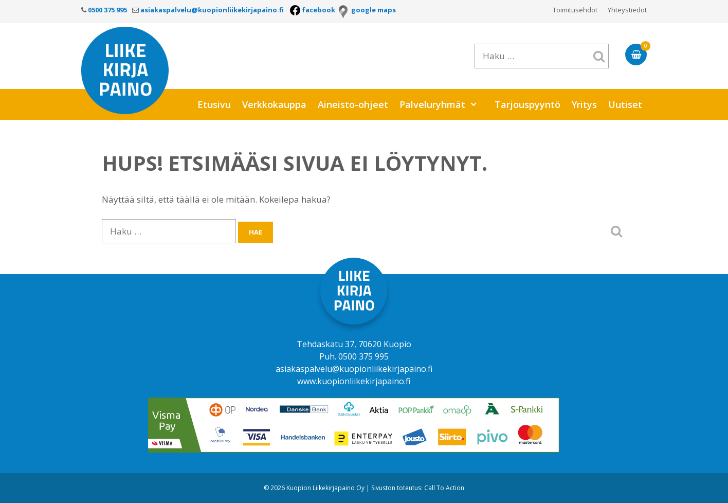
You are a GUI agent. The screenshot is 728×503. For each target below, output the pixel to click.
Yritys (584, 104)
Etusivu (214, 104)
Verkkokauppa (274, 104)
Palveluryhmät (443, 104)
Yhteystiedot (627, 9)
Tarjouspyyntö (527, 104)
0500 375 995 (363, 356)
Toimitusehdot (575, 9)
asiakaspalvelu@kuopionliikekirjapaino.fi (354, 368)
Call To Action (444, 487)
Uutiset (625, 104)
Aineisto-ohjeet (353, 104)
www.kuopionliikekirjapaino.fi (353, 381)
